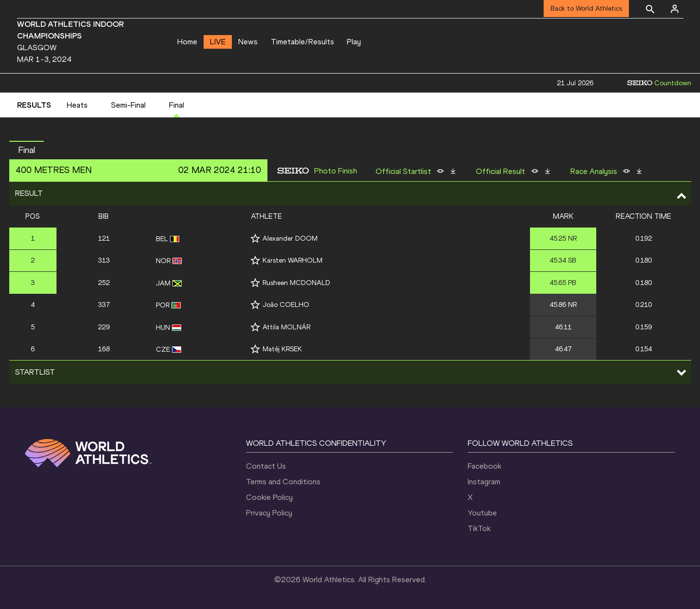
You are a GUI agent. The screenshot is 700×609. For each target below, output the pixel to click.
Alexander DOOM (290, 238)
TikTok (479, 528)
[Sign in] (674, 9)
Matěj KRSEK (282, 349)
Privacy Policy (269, 512)
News (248, 41)
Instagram (484, 481)
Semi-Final (128, 105)
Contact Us (266, 466)
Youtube (482, 512)
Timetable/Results (302, 41)
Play (354, 41)
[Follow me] (255, 238)
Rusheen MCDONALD (296, 283)
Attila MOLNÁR (286, 327)
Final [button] (26, 150)
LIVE (218, 41)
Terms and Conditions (283, 481)
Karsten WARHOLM (292, 260)
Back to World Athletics (586, 8)
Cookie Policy (269, 497)
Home (187, 41)
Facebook (484, 466)
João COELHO (286, 305)
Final (176, 105)
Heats (77, 105)
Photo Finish (335, 171)
